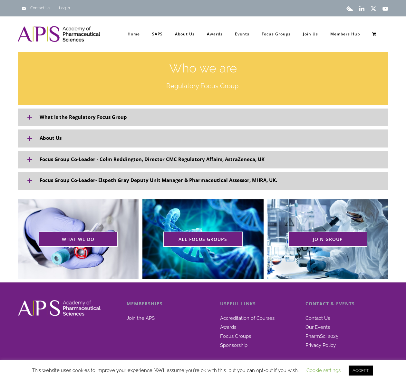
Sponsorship (233, 345)
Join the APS (141, 318)
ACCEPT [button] (361, 370)
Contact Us (317, 318)
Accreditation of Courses (247, 318)
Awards (228, 327)
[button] (203, 117)
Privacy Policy (320, 345)
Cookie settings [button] (323, 370)
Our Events (317, 327)
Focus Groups (235, 336)
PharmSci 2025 (321, 336)
